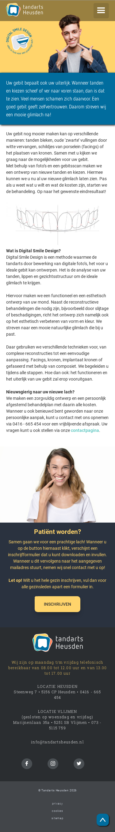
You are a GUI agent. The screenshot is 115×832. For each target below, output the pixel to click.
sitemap (57, 818)
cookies (57, 810)
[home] (36, 9)
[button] (101, 10)
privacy (57, 803)
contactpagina (85, 430)
